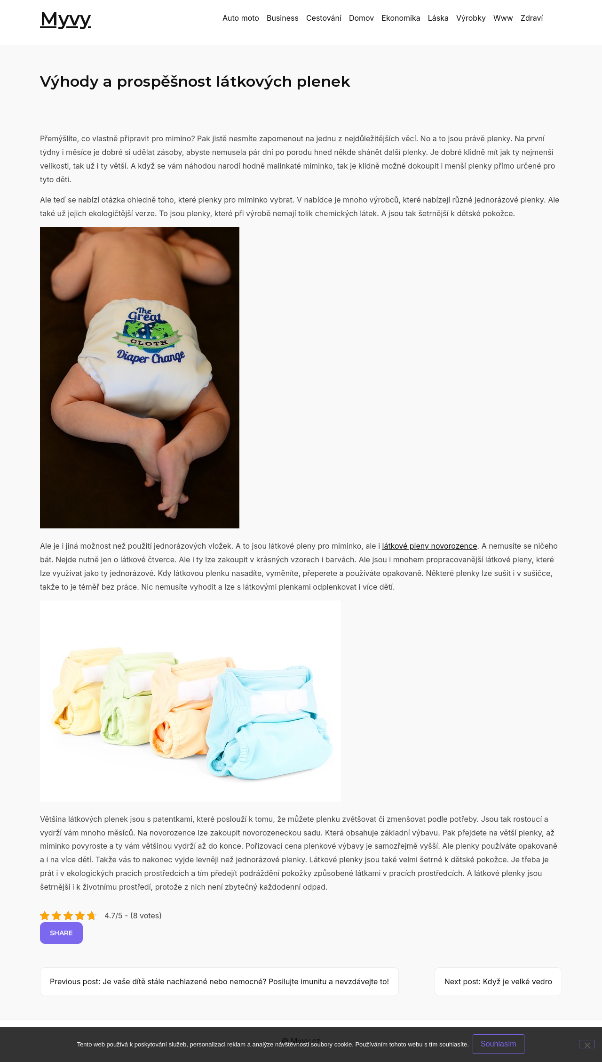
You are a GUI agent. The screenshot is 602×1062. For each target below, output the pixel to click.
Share (61, 933)
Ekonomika (400, 18)
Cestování (323, 18)
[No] (587, 1044)
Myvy (65, 18)
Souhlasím (499, 1045)
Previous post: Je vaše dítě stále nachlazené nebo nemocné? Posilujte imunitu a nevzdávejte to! (219, 981)
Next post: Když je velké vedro (498, 981)
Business (283, 18)
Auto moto (240, 18)
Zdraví (532, 18)
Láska (438, 18)
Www (503, 18)
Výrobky (471, 18)
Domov (361, 18)
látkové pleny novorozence (429, 546)
